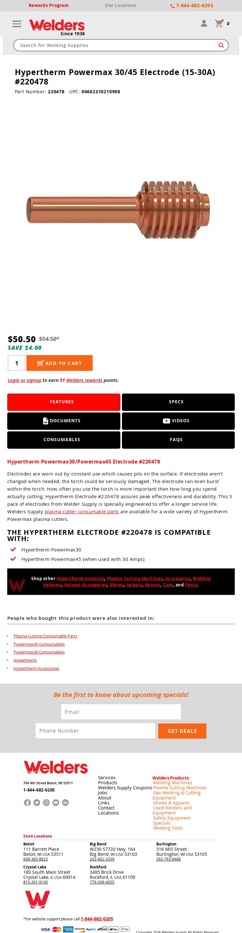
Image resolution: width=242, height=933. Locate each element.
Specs (176, 403)
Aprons (152, 585)
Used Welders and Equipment (179, 800)
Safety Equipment (168, 805)
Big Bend (98, 830)
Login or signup (24, 380)
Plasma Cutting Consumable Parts (45, 636)
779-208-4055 (102, 868)
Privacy (154, 923)
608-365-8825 (35, 845)
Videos (176, 421)
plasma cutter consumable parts (82, 512)
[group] (121, 209)
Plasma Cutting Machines (135, 579)
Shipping (166, 923)
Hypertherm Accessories (36, 669)
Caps (168, 585)
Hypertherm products (81, 579)
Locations (107, 810)
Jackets (134, 585)
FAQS (176, 440)
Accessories (178, 579)
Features (62, 403)
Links (102, 800)
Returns (142, 923)
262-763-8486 (168, 845)
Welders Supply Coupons (123, 785)
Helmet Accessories (85, 585)
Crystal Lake (34, 853)
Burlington (166, 830)
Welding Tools (165, 815)
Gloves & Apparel (168, 795)
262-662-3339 (102, 845)
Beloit (28, 830)
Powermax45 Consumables (39, 645)
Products (106, 780)
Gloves (117, 585)
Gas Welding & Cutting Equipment (182, 789)
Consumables (61, 440)
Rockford (98, 853)
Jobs (101, 790)
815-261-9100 (35, 868)
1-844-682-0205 (37, 788)
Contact (105, 805)
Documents (62, 421)
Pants (191, 585)
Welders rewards (84, 380)
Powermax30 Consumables (39, 653)
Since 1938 (72, 34)
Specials (160, 810)
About (103, 795)
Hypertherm (25, 661)
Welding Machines (169, 779)
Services (106, 775)
